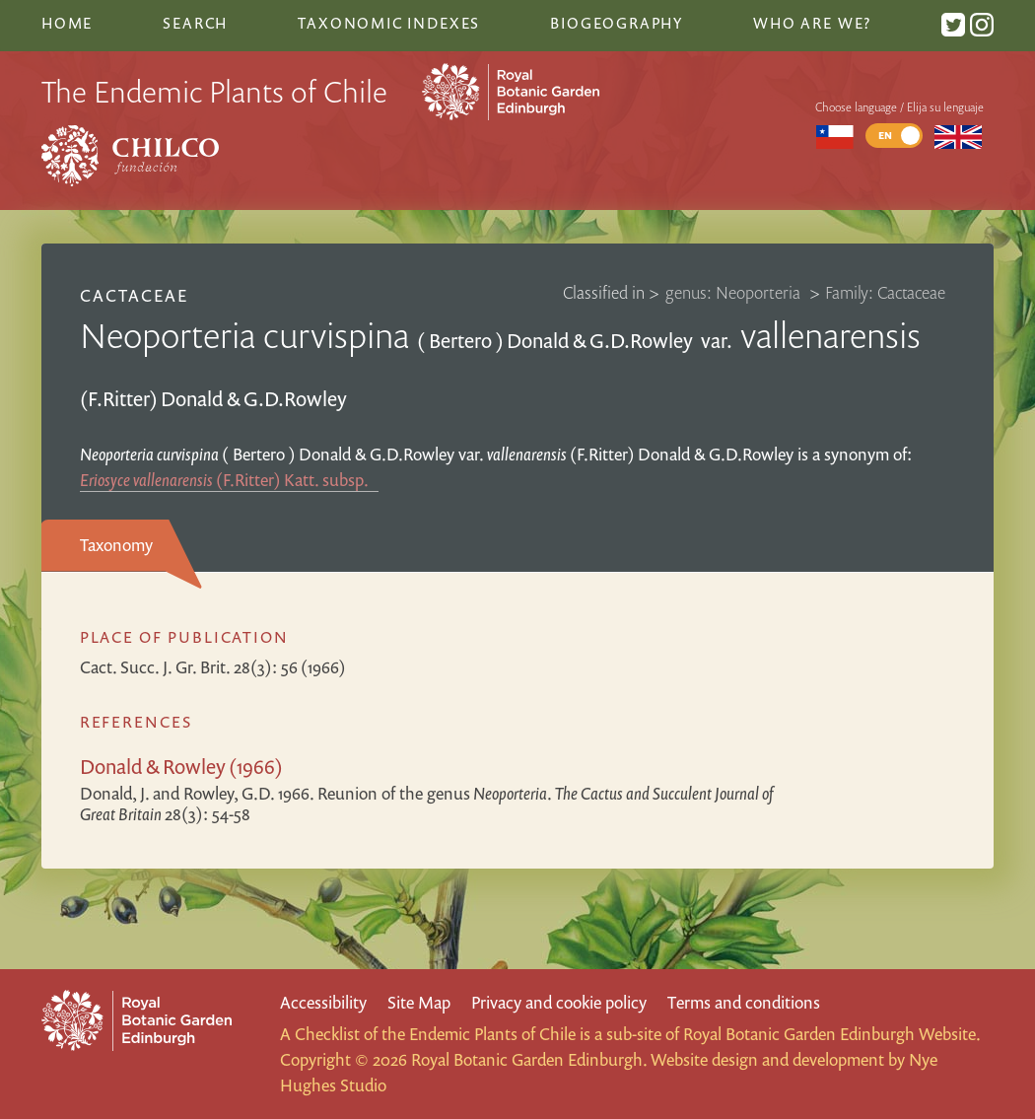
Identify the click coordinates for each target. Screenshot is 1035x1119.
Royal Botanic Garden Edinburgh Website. (831, 1033)
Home (67, 23)
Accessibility (323, 1002)
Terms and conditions (743, 1002)
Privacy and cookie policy (559, 1002)
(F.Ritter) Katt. (229, 479)
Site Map (418, 1002)
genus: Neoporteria (734, 292)
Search (195, 23)
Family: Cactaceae (885, 292)
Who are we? (812, 23)
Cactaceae (134, 295)
